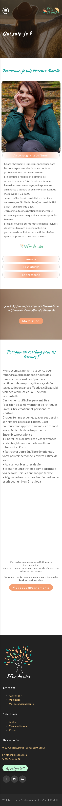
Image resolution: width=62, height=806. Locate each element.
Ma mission (31, 321)
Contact (13, 730)
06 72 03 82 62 (11, 758)
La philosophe (31, 274)
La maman (31, 259)
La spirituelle (31, 267)
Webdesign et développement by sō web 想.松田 (30, 800)
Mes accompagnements (31, 587)
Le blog (13, 721)
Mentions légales (18, 726)
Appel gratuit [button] (15, 768)
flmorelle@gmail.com (14, 754)
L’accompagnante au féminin (31, 155)
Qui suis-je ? (15, 695)
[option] (31, 117)
